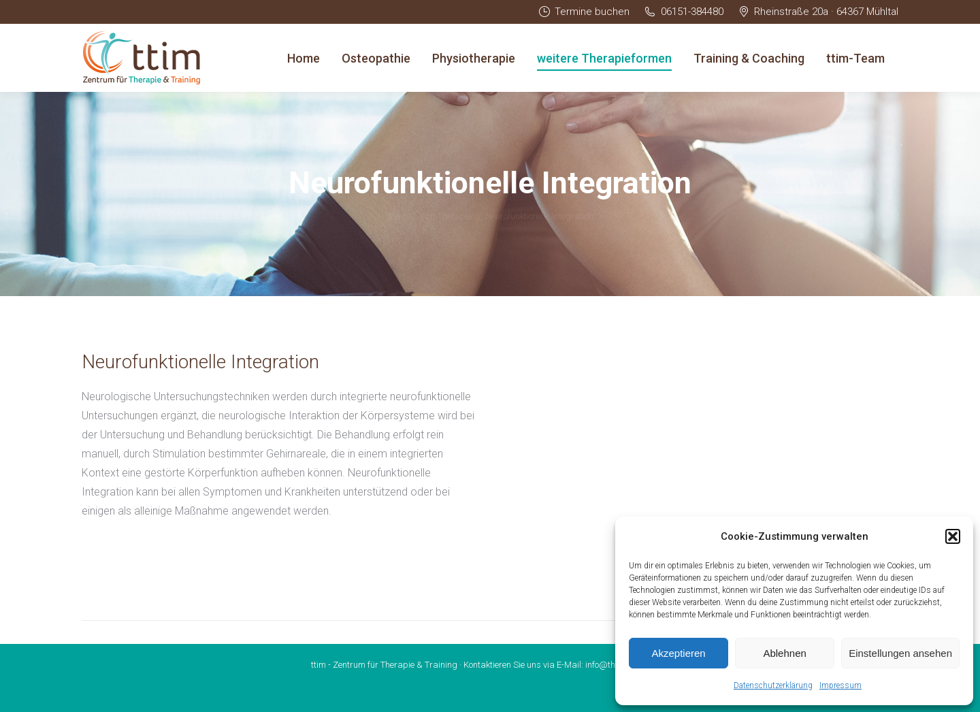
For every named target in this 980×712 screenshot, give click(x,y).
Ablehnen (784, 653)
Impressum (840, 685)
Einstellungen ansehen (900, 653)
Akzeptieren (678, 653)
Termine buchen (584, 12)
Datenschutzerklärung (773, 685)
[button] (953, 536)
